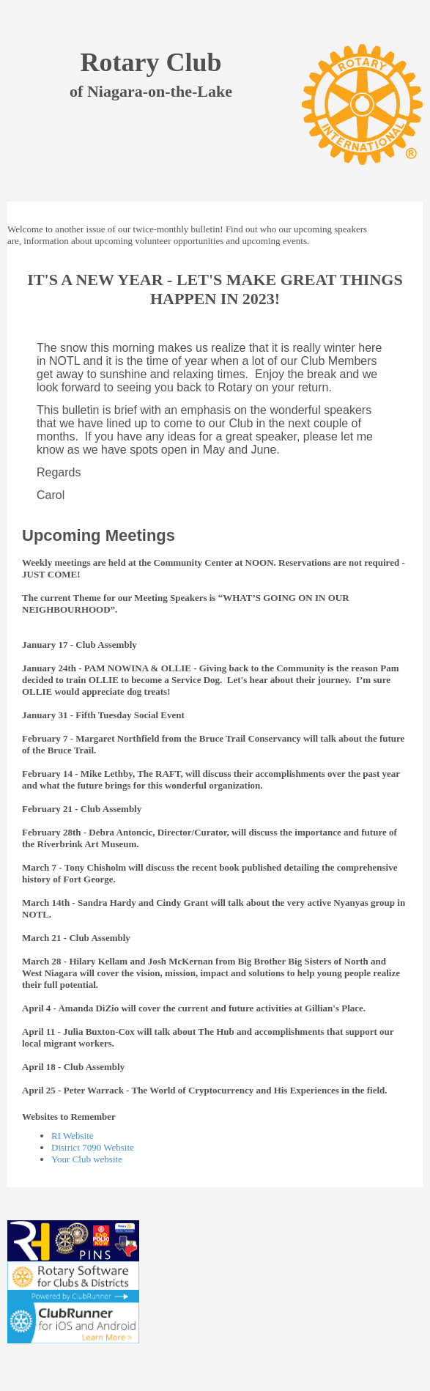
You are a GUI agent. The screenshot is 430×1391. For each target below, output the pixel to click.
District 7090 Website (92, 1147)
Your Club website (86, 1159)
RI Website (72, 1135)
